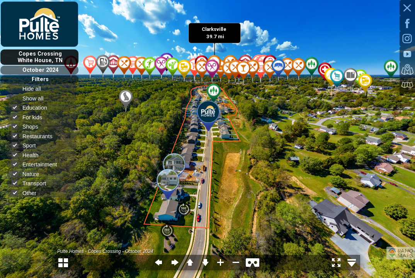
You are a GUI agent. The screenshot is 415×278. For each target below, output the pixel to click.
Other (27, 193)
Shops (28, 126)
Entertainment (38, 164)
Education (33, 107)
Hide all (35, 89)
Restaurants (35, 136)
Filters (40, 79)
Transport (32, 183)
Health (28, 155)
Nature (29, 174)
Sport (27, 145)
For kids (30, 117)
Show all (36, 98)
